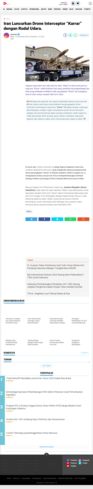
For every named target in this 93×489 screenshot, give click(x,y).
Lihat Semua (46, 366)
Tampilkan (84, 353)
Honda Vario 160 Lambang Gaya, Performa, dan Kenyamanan (47, 422)
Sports (21, 474)
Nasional (11, 9)
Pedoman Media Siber (67, 482)
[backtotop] (46, 459)
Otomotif (6, 470)
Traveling (37, 474)
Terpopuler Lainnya (46, 451)
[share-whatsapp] (75, 35)
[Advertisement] (13, 78)
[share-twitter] (70, 35)
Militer (54, 9)
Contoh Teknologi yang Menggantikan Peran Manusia (43, 437)
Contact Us (13, 482)
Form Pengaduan (83, 482)
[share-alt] (31, 219)
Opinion (82, 9)
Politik (21, 9)
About (5, 482)
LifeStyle (30, 9)
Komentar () (84, 35)
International (43, 9)
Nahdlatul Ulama (25, 467)
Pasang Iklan (24, 482)
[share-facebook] (65, 35)
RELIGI (51, 470)
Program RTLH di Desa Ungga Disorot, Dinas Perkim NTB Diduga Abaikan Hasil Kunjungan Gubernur (45, 409)
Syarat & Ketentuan (50, 482)
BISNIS (62, 9)
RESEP (4, 474)
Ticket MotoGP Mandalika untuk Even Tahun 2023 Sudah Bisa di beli (49, 380)
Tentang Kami (36, 482)
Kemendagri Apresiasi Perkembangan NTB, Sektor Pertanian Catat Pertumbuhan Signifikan (47, 395)
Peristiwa (72, 9)
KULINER (36, 464)
